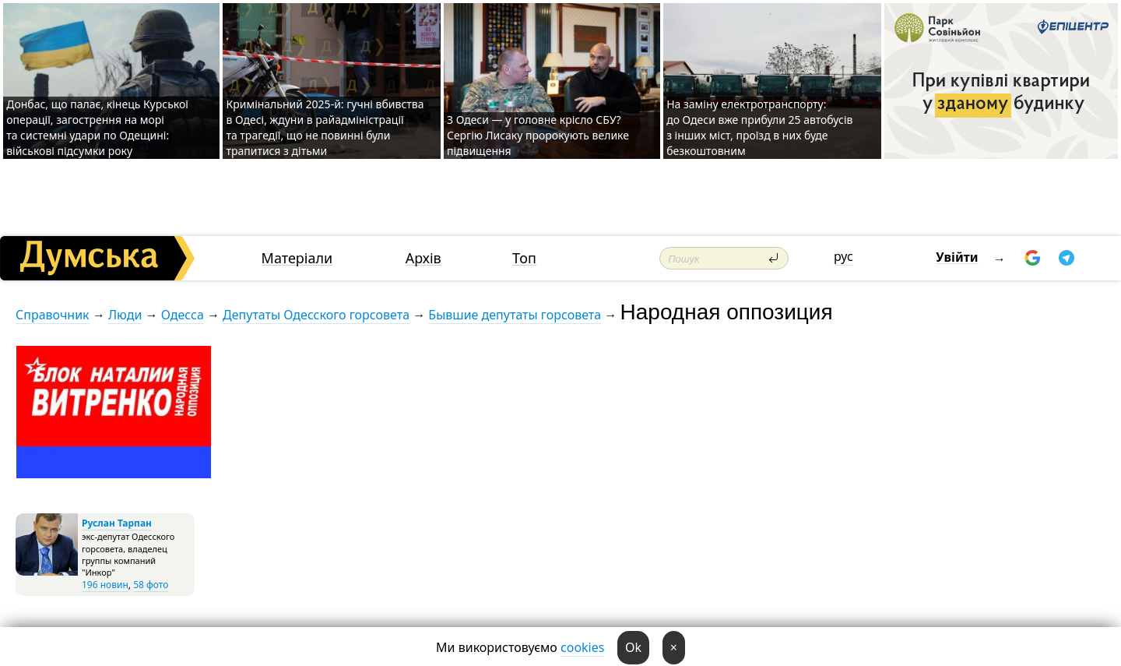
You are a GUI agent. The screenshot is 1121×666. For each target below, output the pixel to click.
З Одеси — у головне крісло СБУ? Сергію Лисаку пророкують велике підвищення (538, 135)
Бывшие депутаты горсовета (514, 314)
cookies (582, 647)
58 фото (150, 584)
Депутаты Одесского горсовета (316, 314)
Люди (125, 314)
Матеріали (297, 258)
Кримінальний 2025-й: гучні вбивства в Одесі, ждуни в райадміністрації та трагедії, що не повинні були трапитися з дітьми (324, 127)
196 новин (105, 584)
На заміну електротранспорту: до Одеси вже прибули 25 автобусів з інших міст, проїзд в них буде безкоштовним (759, 127)
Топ (524, 258)
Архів (423, 258)
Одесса (182, 314)
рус (843, 256)
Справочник (53, 314)
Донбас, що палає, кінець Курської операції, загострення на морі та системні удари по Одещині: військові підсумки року (97, 127)
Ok (633, 647)
